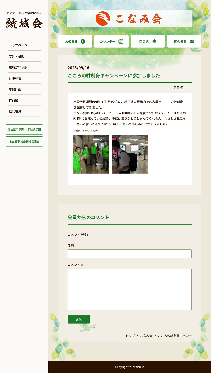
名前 (71, 245)
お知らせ (75, 41)
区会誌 (147, 41)
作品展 (13, 100)
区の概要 (184, 41)
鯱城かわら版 (18, 67)
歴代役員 (15, 111)
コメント (76, 264)
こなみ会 (146, 335)
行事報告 (15, 78)
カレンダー (111, 41)
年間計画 (15, 89)
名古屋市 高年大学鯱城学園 (24, 129)
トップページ (18, 45)
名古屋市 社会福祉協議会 (24, 141)
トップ (130, 335)
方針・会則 (16, 56)
